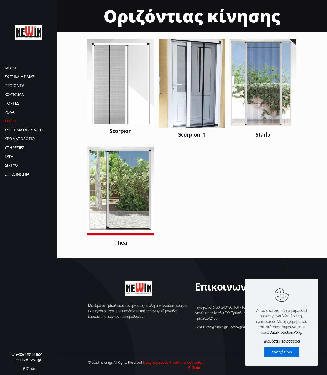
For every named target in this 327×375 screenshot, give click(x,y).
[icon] (24, 368)
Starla (262, 134)
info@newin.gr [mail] (30, 359)
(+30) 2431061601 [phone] (29, 354)
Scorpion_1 (191, 134)
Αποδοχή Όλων (281, 352)
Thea (120, 242)
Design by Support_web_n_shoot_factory (173, 362)
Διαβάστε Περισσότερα (282, 341)
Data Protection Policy (285, 332)
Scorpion (121, 130)
